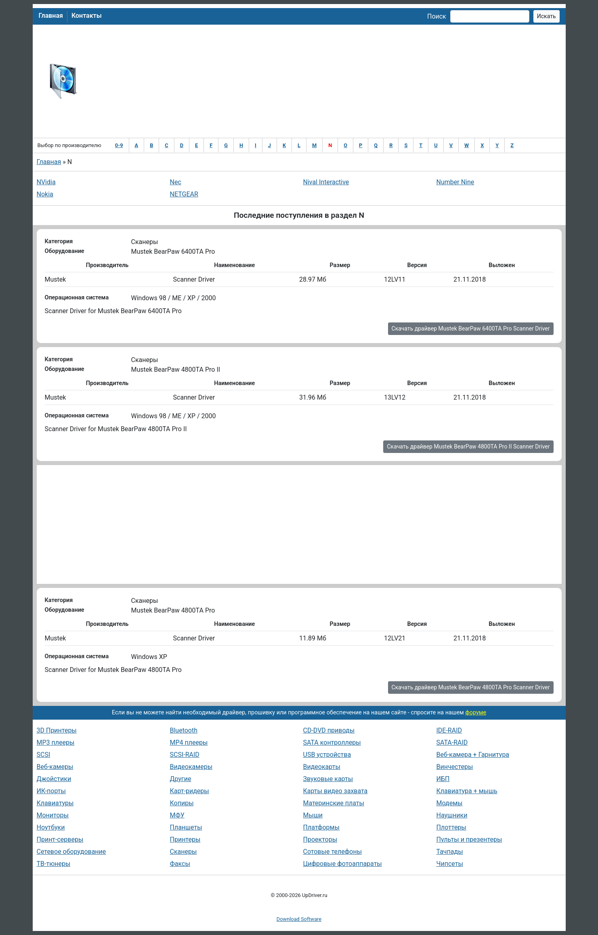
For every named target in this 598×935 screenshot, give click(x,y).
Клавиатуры (55, 803)
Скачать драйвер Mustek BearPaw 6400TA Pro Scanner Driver (471, 328)
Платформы (321, 827)
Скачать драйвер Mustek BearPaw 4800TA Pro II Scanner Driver (468, 446)
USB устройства (327, 754)
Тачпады (449, 851)
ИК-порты (51, 791)
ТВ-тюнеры (54, 864)
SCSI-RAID (184, 754)
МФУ (177, 815)
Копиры (182, 803)
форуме (475, 712)
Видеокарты (321, 767)
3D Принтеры (57, 730)
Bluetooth (184, 730)
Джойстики (54, 779)
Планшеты (186, 827)
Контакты (86, 15)
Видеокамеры (191, 767)
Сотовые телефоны (332, 851)
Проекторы (320, 839)
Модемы (449, 803)
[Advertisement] (325, 81)
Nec (175, 182)
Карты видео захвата (335, 791)
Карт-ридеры (189, 791)
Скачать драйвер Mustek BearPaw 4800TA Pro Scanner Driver (471, 687)
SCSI (43, 754)
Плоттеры (451, 827)
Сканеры (183, 851)
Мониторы (53, 815)
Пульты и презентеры (469, 839)
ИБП (443, 779)
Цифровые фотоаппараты (342, 864)
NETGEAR (184, 194)
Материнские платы (333, 803)
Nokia (45, 194)
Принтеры (185, 839)
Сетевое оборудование (71, 851)
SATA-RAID (452, 742)
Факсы (180, 864)
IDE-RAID (449, 730)
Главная (51, 15)
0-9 (119, 145)
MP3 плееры (56, 742)
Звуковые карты (328, 779)
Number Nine (455, 182)
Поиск (436, 16)
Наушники (452, 815)
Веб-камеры (55, 767)
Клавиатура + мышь (466, 791)
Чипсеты (449, 864)
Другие (180, 779)
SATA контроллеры (332, 742)
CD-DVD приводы (329, 730)
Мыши (313, 815)
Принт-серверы (60, 839)
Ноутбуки (51, 827)
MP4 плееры (189, 742)
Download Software (299, 919)
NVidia (46, 182)
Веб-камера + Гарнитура (473, 754)
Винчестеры (454, 767)
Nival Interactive (326, 182)
